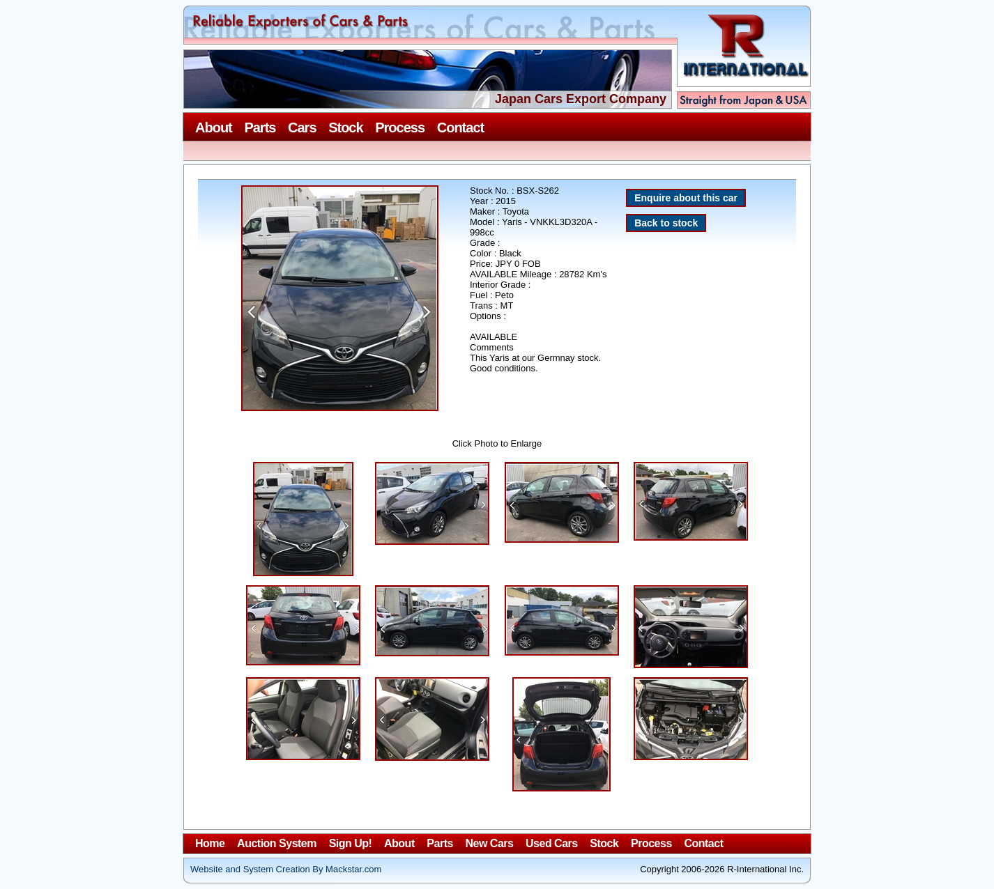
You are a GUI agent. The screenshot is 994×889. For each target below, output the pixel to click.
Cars (302, 127)
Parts (259, 127)
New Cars (490, 843)
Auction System (276, 843)
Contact (460, 127)
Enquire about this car (685, 197)
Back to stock (666, 223)
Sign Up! (350, 843)
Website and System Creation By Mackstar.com (285, 869)
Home (209, 843)
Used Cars (552, 843)
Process (400, 127)
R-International (741, 57)
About (213, 127)
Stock (345, 127)
